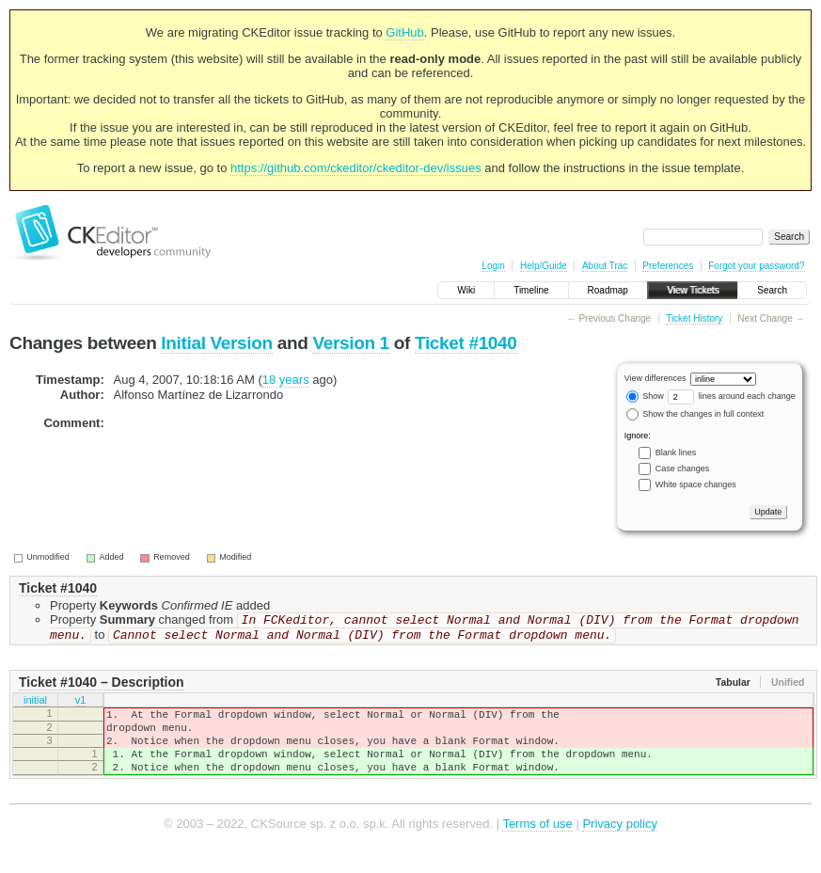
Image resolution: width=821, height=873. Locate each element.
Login (493, 266)
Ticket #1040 (466, 343)
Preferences (667, 266)
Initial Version (216, 343)
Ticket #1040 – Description (101, 685)
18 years (285, 380)
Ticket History (694, 318)
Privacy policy (619, 844)
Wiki (466, 290)
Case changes (682, 468)
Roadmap (608, 290)
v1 (81, 705)
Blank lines (676, 452)
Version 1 (350, 343)
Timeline (530, 290)
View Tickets (692, 290)
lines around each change (732, 396)
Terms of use (537, 844)
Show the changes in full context (695, 414)
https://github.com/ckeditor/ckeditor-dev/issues (356, 168)
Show (645, 396)
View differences (655, 378)
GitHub (404, 32)
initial (35, 705)
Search (772, 290)
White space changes (695, 484)
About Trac (604, 266)
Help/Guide (543, 266)
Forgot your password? (756, 266)
